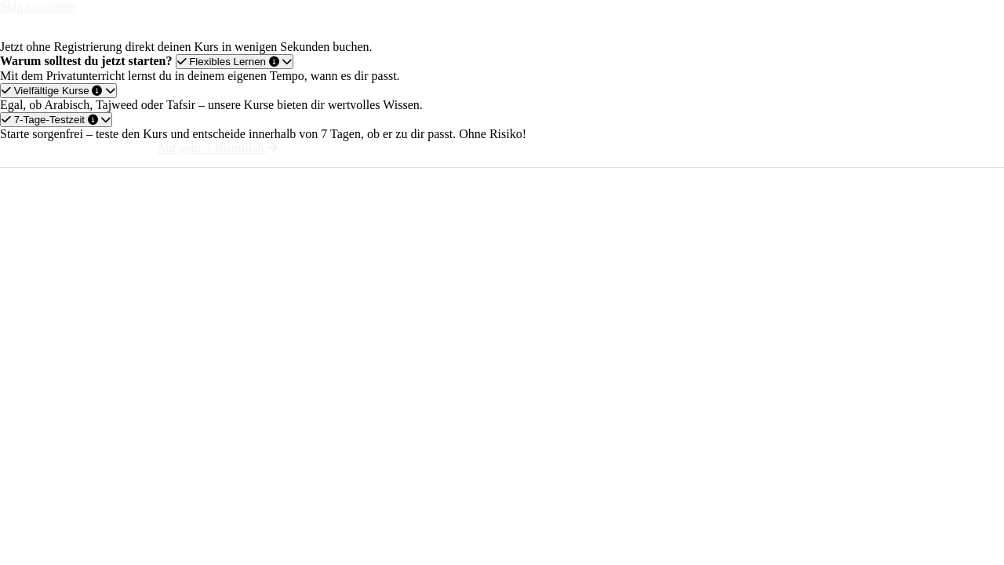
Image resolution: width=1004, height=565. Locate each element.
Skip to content (38, 6)
